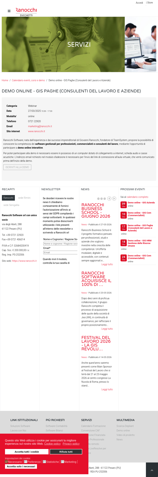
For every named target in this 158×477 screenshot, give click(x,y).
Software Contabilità (56, 426)
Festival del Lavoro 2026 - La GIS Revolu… (96, 343)
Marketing (70, 462)
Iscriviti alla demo (17, 167)
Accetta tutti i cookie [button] (27, 451)
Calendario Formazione (93, 426)
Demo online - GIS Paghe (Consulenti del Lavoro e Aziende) (140, 228)
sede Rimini (24, 197)
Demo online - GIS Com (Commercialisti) (139, 214)
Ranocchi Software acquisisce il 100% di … (97, 279)
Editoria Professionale (92, 439)
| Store (149, 2)
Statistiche (52, 462)
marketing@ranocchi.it (40, 126)
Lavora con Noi (18, 430)
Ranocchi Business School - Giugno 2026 (96, 210)
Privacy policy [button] (71, 443)
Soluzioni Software (20, 426)
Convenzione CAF (90, 430)
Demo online (123, 430)
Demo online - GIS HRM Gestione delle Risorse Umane (139, 243)
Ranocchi (8, 197)
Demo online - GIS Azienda (141, 202)
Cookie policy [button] (52, 443)
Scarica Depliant (125, 426)
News (84, 224)
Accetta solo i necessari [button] (21, 466)
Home (5, 80)
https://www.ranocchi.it (24, 260)
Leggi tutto (107, 264)
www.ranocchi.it (36, 131)
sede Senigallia (11, 205)
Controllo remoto (90, 444)
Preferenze (34, 462)
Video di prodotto (126, 435)
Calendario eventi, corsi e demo (28, 80)
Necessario (15, 462)
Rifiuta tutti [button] (66, 451)
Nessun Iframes (59, 229)
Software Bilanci (54, 430)
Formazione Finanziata (93, 435)
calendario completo (137, 197)
